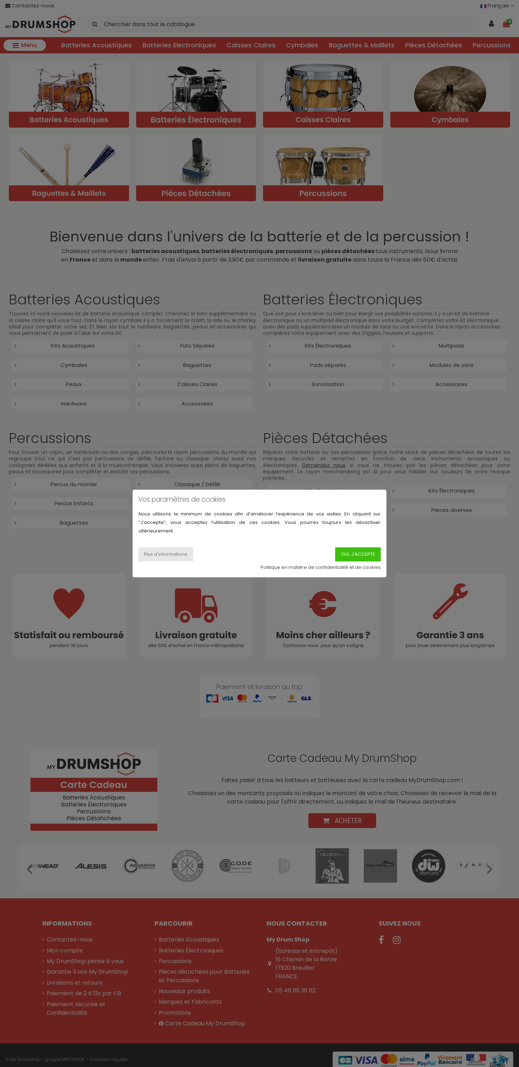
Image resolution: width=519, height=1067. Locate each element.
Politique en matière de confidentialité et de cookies (321, 567)
